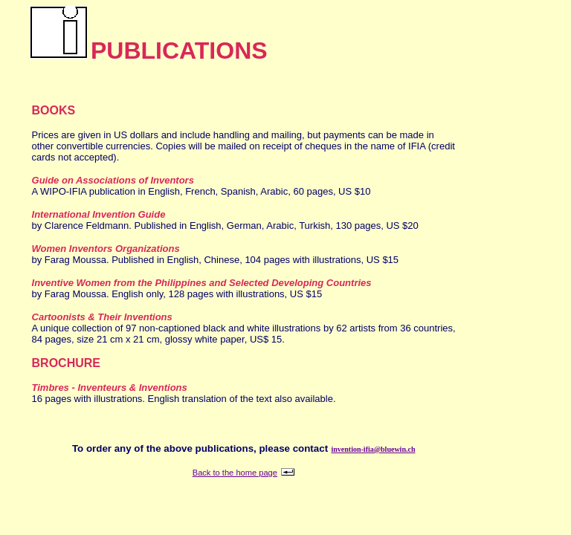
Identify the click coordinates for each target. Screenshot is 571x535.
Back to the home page (235, 472)
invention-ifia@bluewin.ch (374, 449)
